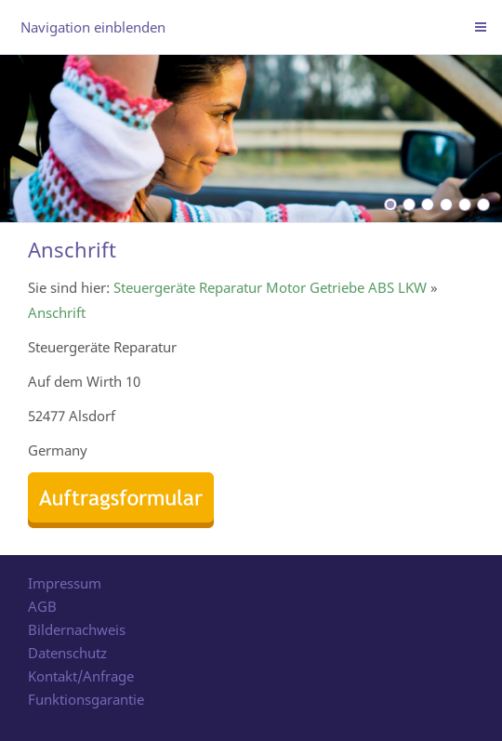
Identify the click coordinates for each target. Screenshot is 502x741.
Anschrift (57, 312)
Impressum (64, 583)
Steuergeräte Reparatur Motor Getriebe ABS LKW (270, 287)
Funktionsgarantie (86, 699)
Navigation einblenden (92, 27)
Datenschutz (67, 652)
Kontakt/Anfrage (81, 676)
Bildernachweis (77, 629)
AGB (42, 606)
